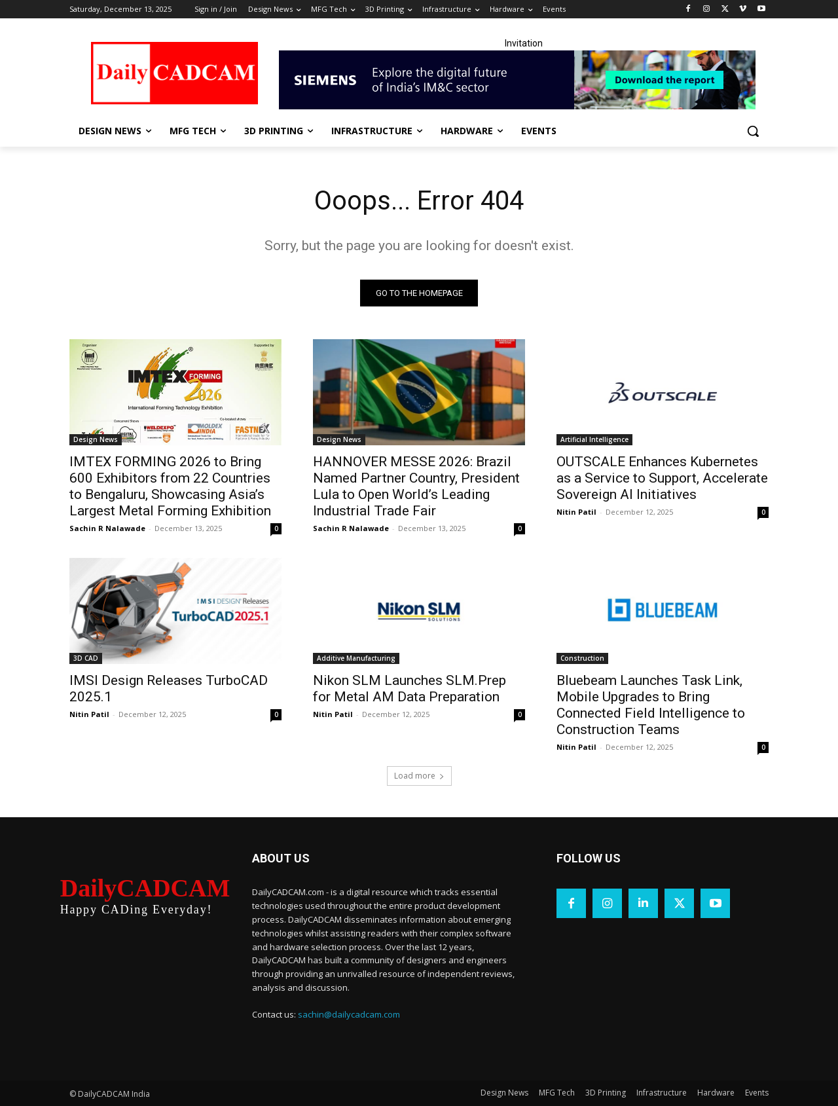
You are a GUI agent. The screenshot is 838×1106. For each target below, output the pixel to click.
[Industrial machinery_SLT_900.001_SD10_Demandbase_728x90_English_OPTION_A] (524, 79)
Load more (419, 775)
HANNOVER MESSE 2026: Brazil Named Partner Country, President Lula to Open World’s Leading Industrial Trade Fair (416, 486)
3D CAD (85, 658)
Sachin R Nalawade (107, 528)
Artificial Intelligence (594, 439)
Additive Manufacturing (356, 658)
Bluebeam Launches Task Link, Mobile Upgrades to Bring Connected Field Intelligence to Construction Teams (650, 705)
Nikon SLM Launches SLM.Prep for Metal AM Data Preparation (409, 689)
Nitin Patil (576, 512)
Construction (582, 658)
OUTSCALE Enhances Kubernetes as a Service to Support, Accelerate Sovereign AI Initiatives (662, 478)
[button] (753, 131)
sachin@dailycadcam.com (349, 1014)
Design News (95, 439)
